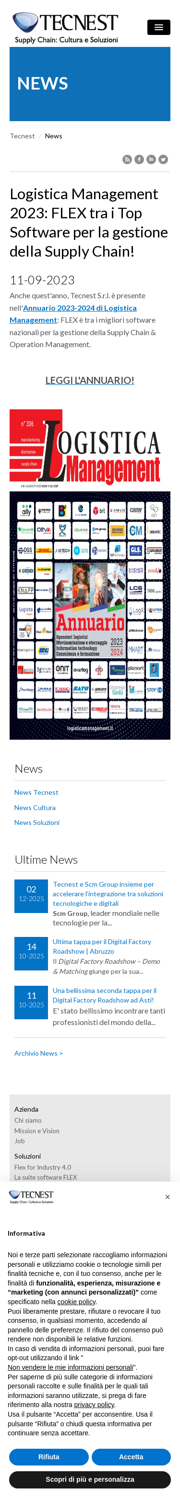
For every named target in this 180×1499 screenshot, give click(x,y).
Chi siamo (28, 1120)
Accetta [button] (131, 1457)
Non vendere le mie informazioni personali (70, 1367)
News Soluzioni (37, 822)
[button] (167, 1197)
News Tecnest (36, 792)
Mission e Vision (37, 1131)
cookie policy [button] (77, 1302)
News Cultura (35, 807)
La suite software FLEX (45, 1177)
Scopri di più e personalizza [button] (90, 1479)
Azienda (26, 1109)
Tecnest (22, 136)
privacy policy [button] (94, 1405)
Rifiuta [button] (49, 1457)
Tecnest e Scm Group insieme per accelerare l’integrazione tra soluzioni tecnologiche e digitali (108, 893)
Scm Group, (71, 913)
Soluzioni (27, 1156)
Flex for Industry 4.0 (42, 1167)
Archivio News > (38, 1053)
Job (19, 1141)
